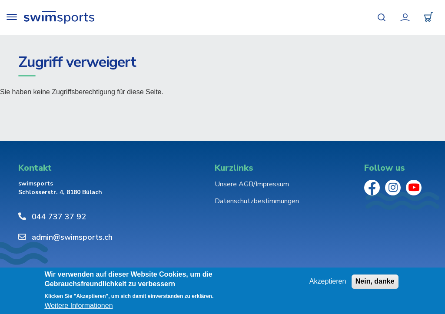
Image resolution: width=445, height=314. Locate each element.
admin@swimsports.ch (72, 237)
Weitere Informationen (78, 306)
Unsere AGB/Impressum (252, 184)
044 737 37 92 (59, 217)
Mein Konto (405, 17)
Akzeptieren (327, 281)
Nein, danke (375, 281)
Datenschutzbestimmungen (257, 201)
